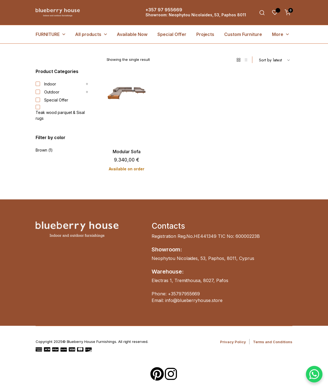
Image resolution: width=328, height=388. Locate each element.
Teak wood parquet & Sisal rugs (60, 113)
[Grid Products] (238, 59)
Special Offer (171, 34)
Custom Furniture (243, 34)
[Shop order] (274, 60)
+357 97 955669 (164, 9)
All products (88, 34)
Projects (205, 34)
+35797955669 (184, 293)
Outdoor (47, 92)
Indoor (46, 84)
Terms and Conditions (272, 342)
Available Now (132, 34)
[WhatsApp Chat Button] (314, 374)
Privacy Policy (233, 342)
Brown (41, 150)
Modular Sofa (127, 151)
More (277, 34)
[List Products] (246, 59)
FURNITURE (48, 34)
